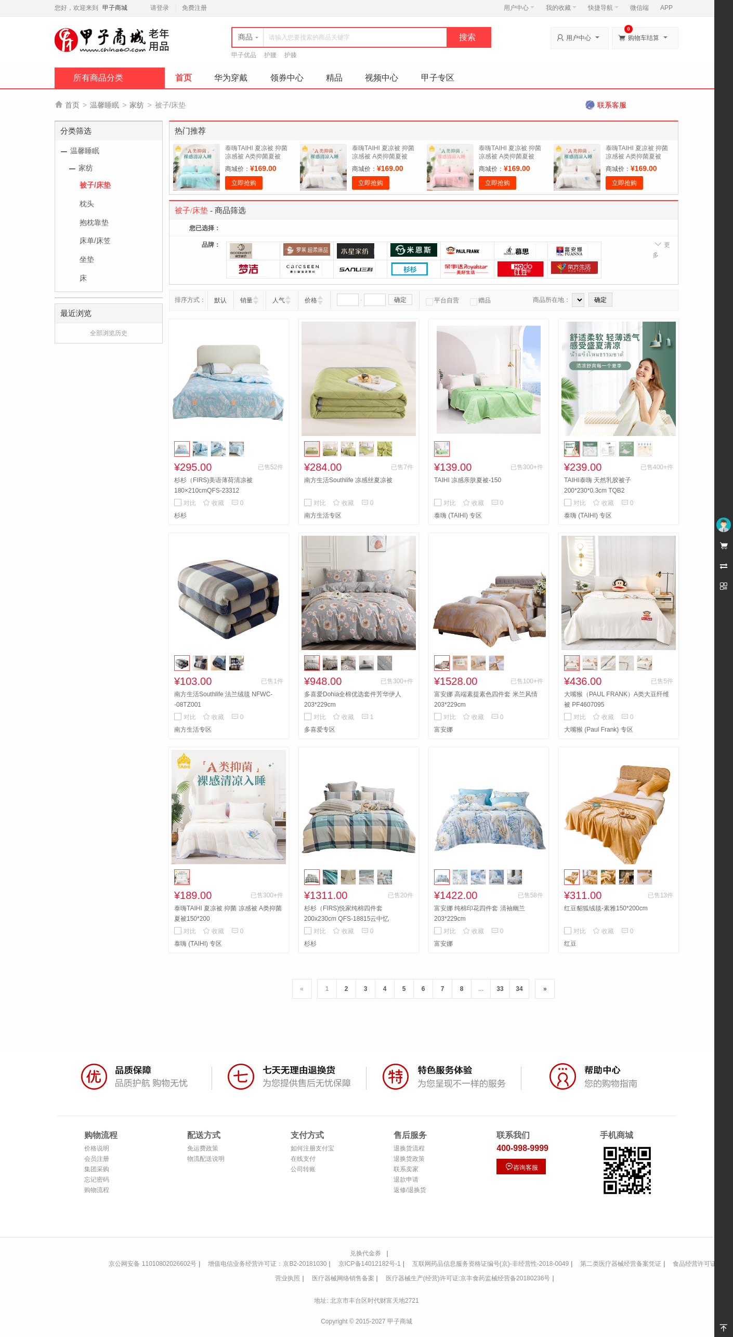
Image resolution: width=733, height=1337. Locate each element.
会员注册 (96, 1158)
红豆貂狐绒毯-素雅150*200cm (606, 908)
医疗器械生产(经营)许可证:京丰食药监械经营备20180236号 (468, 1278)
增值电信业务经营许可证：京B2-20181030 (267, 1263)
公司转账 (303, 1169)
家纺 (136, 105)
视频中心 (381, 77)
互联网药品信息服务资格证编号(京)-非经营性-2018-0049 (490, 1263)
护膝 (290, 55)
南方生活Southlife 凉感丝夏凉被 (348, 480)
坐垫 (87, 259)
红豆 (570, 943)
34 (519, 988)
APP (666, 7)
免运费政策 (202, 1148)
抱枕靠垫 (94, 222)
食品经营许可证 (694, 1263)
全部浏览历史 (108, 333)
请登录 (159, 7)
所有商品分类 (98, 77)
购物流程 (96, 1190)
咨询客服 (521, 1166)
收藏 (213, 503)
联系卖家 (406, 1169)
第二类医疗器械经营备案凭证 (620, 1263)
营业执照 (287, 1278)
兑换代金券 (365, 1253)
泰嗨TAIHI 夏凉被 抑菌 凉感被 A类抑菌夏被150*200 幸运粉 (510, 156)
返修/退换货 (410, 1190)
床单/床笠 (95, 240)
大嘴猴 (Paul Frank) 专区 (598, 729)
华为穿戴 (230, 77)
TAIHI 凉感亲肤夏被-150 (467, 480)
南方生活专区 (323, 515)
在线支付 (303, 1158)
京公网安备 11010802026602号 (153, 1263)
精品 (334, 77)
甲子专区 (437, 77)
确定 (400, 299)
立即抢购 (243, 183)
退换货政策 (409, 1158)
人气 (278, 300)
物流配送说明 (206, 1158)
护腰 (270, 55)
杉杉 (180, 515)
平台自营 (442, 300)
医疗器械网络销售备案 (343, 1278)
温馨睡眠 (104, 105)
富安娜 (443, 729)
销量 (246, 300)
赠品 (480, 300)
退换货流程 (409, 1148)
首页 (183, 77)
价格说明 (96, 1148)
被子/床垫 (95, 185)
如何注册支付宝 (312, 1148)
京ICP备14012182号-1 (369, 1263)
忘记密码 (96, 1179)
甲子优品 (243, 55)
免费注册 (194, 7)
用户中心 (519, 7)
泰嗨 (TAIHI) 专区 (458, 515)
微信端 (639, 7)
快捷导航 (603, 7)
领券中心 (287, 77)
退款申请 (406, 1179)
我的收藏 (561, 7)
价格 (311, 300)
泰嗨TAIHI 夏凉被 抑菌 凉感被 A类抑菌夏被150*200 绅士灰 (637, 156)
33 (499, 988)
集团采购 (96, 1169)
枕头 (87, 204)
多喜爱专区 (319, 729)
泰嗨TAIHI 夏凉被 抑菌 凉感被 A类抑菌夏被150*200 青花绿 (256, 156)
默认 (220, 300)
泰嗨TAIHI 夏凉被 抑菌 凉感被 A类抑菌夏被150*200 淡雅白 (383, 156)
